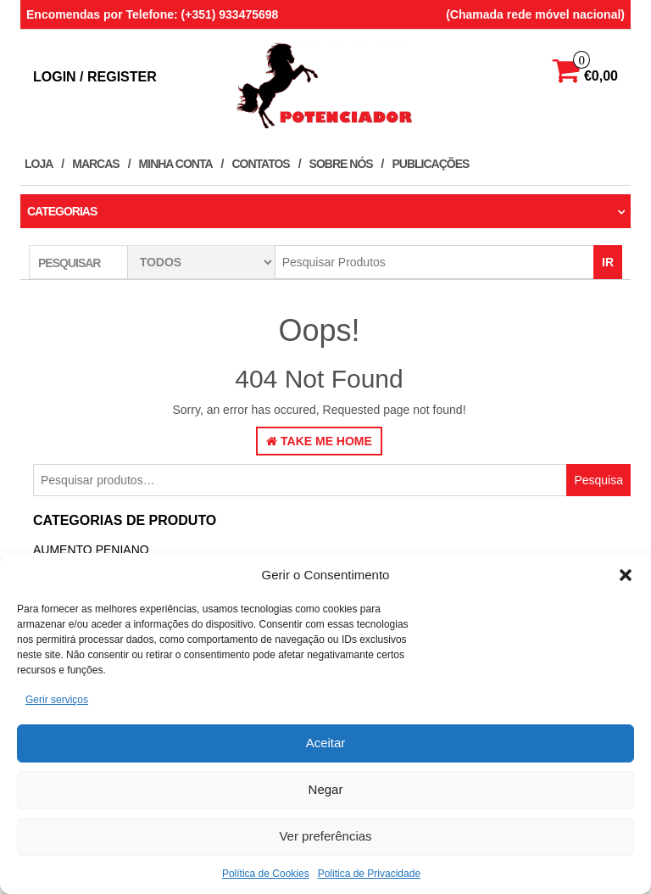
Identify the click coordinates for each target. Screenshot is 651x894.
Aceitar (326, 742)
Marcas (95, 163)
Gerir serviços (56, 700)
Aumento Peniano (91, 549)
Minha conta (176, 163)
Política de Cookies (265, 874)
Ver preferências (325, 836)
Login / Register (95, 77)
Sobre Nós (341, 163)
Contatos (260, 163)
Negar (326, 789)
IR (608, 262)
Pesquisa (598, 480)
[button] (625, 575)
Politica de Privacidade (369, 874)
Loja (39, 163)
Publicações (431, 163)
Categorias (62, 211)
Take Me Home (319, 441)
